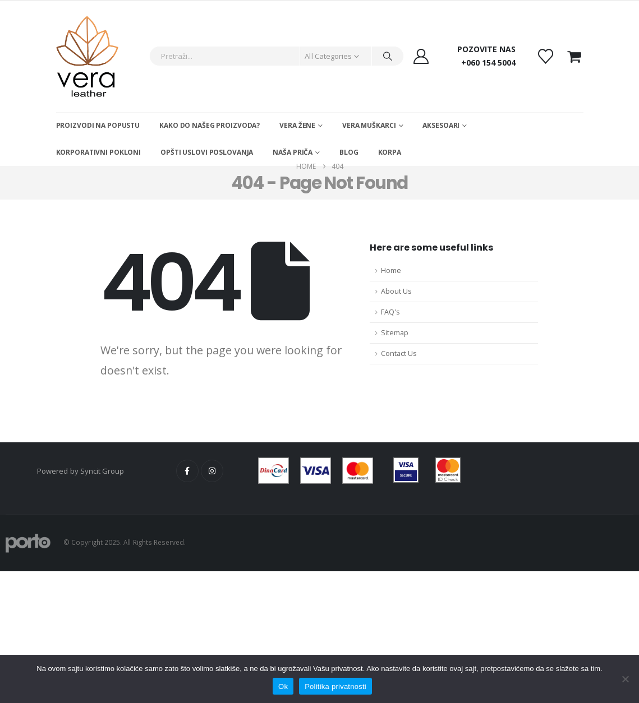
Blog (348, 152)
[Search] (387, 56)
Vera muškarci (369, 125)
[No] (625, 678)
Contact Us (399, 353)
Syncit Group (102, 471)
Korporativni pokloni (98, 152)
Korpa (389, 152)
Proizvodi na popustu (98, 125)
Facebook (187, 471)
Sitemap (394, 332)
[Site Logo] (87, 56)
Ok (283, 686)
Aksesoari (440, 125)
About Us (396, 291)
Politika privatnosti (335, 686)
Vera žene (297, 125)
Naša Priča (292, 152)
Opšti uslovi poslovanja (206, 152)
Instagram (212, 471)
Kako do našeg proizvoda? (209, 125)
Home (391, 270)
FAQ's (390, 312)
